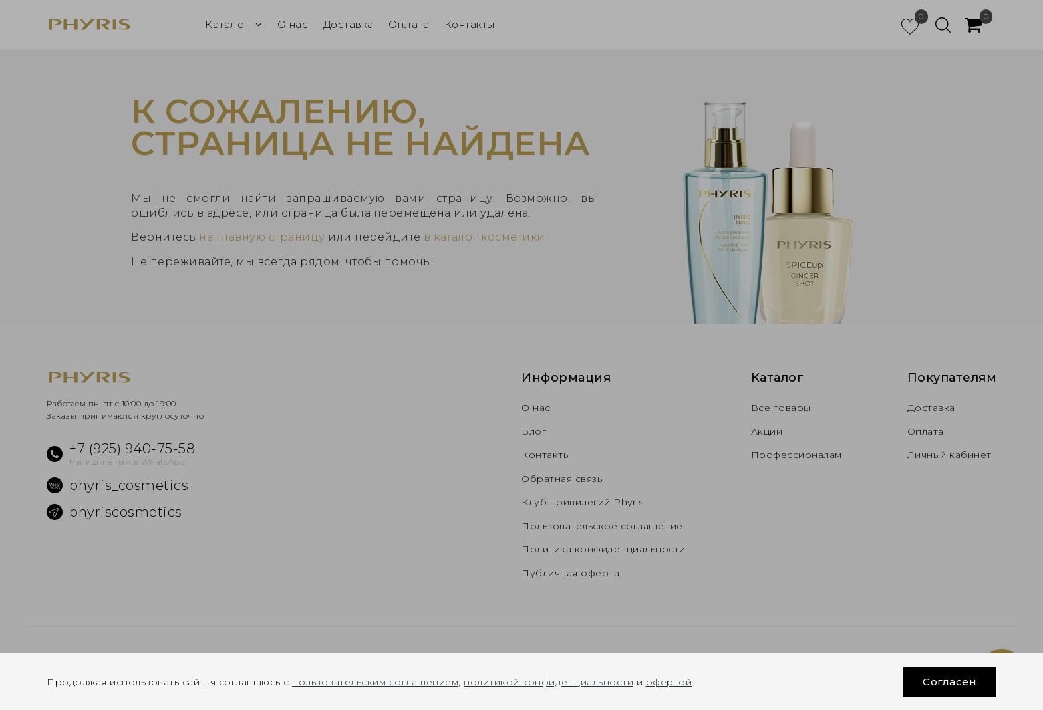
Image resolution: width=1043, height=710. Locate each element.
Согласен (949, 681)
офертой (669, 682)
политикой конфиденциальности (548, 682)
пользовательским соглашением (375, 682)
